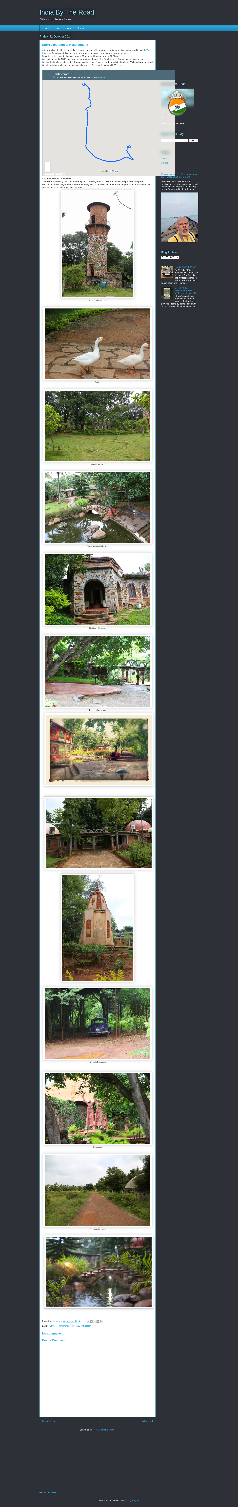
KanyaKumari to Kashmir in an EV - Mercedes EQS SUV (179, 175)
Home (46, 28)
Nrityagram (85, 1326)
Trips (57, 28)
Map (69, 28)
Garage (80, 28)
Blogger (135, 1500)
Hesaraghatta (62, 1326)
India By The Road (67, 12)
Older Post (147, 1421)
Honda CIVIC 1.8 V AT (185, 267)
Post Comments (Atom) (104, 1430)
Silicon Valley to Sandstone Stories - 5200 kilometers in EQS (186, 290)
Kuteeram (74, 1326)
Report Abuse (47, 1492)
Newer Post (49, 1421)
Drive (52, 1326)
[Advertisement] (171, 54)
